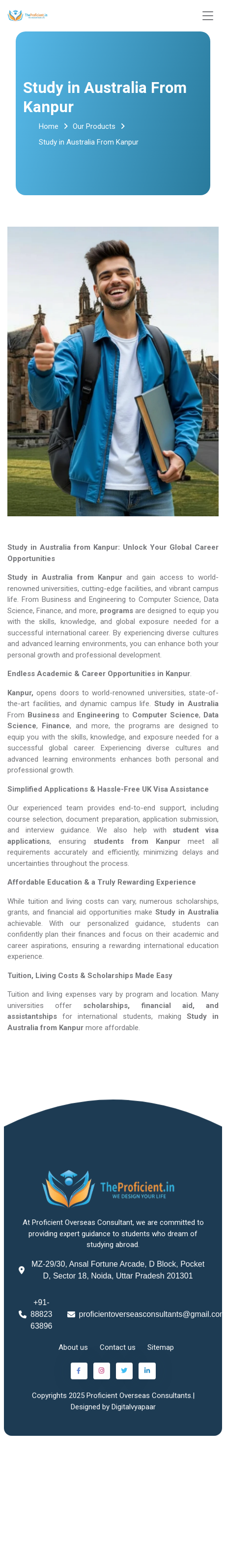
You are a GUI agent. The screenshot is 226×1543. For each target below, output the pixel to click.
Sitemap (160, 1349)
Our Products (94, 126)
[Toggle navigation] (208, 16)
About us (73, 1349)
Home (48, 126)
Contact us (118, 1349)
